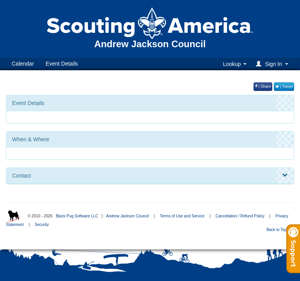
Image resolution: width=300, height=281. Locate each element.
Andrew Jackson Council (127, 216)
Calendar (23, 63)
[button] (273, 64)
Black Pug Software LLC (77, 216)
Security (42, 224)
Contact (150, 176)
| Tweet (284, 86)
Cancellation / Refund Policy (240, 216)
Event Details (62, 63)
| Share (263, 86)
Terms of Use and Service (182, 216)
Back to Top (279, 230)
